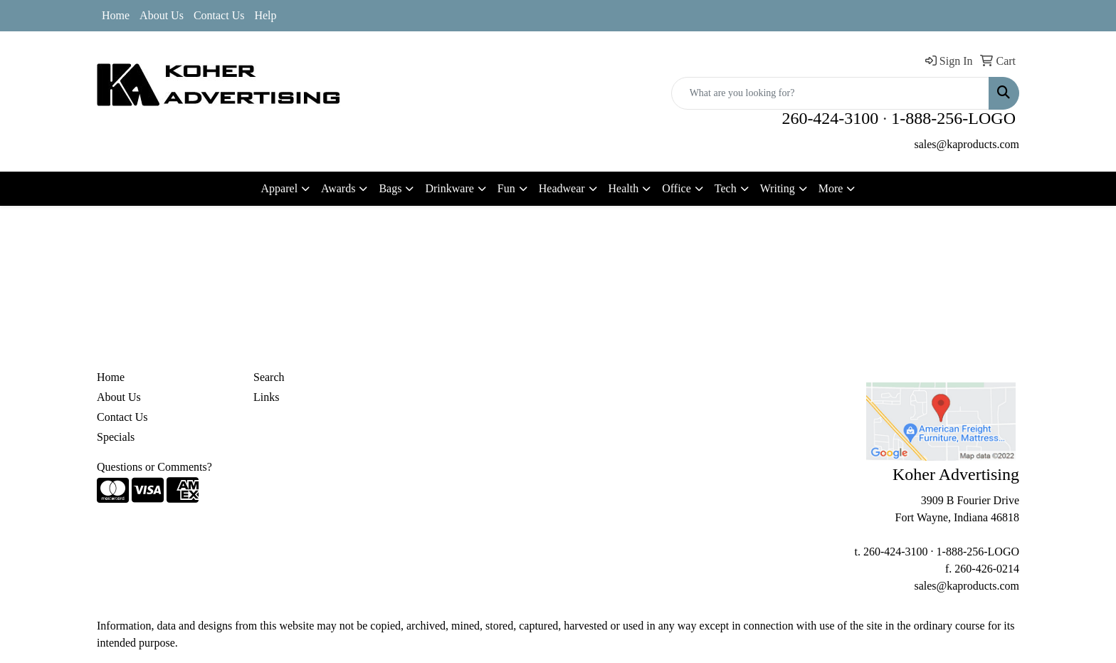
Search (269, 377)
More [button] (830, 188)
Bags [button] (390, 188)
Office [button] (676, 188)
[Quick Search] (830, 93)
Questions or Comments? (154, 467)
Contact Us (219, 15)
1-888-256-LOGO (953, 118)
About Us (162, 15)
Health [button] (624, 188)
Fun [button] (506, 188)
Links (266, 397)
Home (116, 15)
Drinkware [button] (449, 188)
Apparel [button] (279, 188)
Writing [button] (777, 188)
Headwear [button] (562, 188)
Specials (116, 437)
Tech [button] (726, 188)
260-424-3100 (829, 118)
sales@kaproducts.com (966, 144)
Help (265, 15)
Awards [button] (338, 188)
